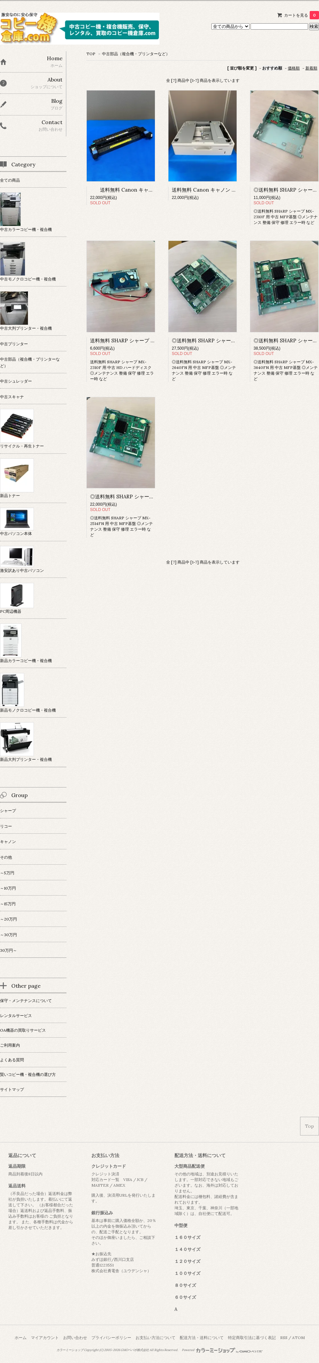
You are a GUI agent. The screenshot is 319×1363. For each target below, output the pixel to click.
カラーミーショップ (69, 1350)
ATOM (298, 1337)
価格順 (294, 68)
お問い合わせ (75, 1337)
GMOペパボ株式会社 (135, 1350)
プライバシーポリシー (111, 1337)
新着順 (311, 68)
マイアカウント (45, 1337)
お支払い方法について (155, 1337)
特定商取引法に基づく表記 (252, 1337)
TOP (90, 53)
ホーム (21, 1337)
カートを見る (301, 15)
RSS (283, 1337)
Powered (222, 1350)
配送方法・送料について (202, 1337)
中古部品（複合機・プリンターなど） (136, 53)
